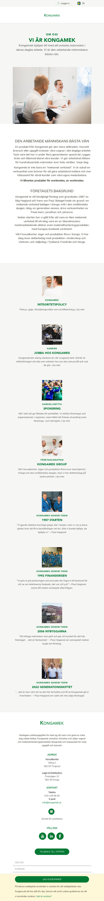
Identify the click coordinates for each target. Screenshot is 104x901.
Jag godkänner (52, 879)
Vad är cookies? (44, 896)
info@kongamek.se (51, 802)
